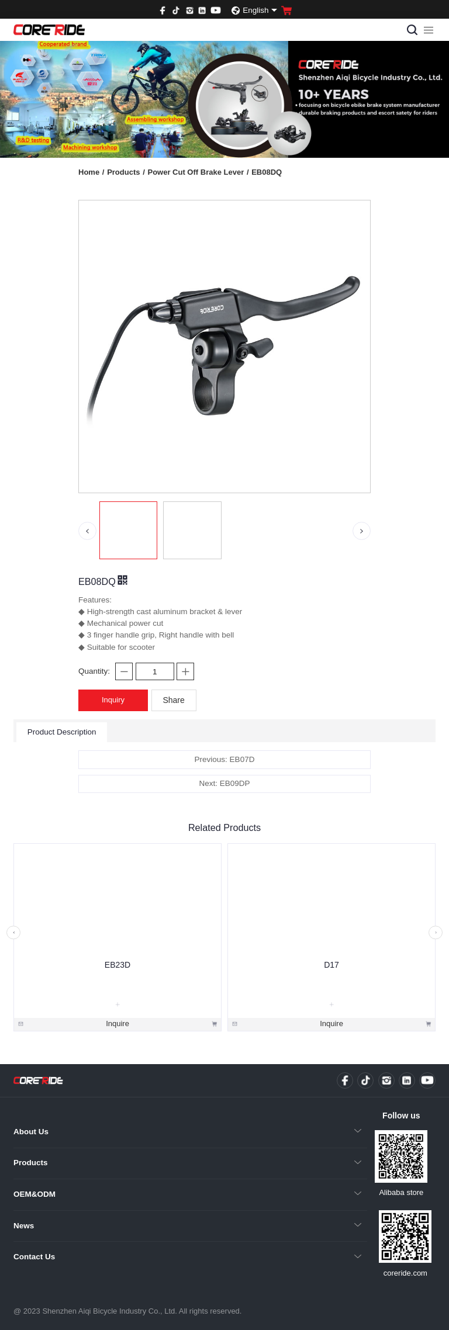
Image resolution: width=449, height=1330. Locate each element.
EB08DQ (266, 172)
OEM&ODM (34, 1194)
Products (126, 172)
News (23, 1225)
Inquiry (113, 699)
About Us (31, 1131)
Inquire (117, 1023)
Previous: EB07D (225, 759)
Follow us (401, 1115)
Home (91, 172)
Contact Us (34, 1256)
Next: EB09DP (224, 783)
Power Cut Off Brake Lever (197, 172)
